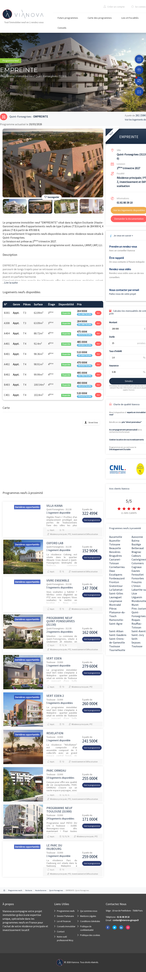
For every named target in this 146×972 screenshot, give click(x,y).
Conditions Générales (90, 921)
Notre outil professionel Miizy (65, 938)
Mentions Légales (88, 916)
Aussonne (137, 536)
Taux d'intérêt (112, 351)
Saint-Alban (116, 631)
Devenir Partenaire (65, 916)
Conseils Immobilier (66, 926)
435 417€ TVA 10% (84, 335)
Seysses (136, 642)
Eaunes (136, 570)
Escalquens (115, 574)
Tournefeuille (117, 650)
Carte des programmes (100, 17)
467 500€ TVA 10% (84, 355)
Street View (93, 422)
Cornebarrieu (117, 567)
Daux (112, 570)
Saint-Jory (138, 635)
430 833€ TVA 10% (84, 366)
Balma (135, 540)
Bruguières (115, 555)
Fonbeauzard (117, 578)
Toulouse (114, 646)
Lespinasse (115, 601)
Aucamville (115, 536)
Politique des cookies (90, 935)
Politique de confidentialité (86, 928)
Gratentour (116, 586)
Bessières (114, 552)
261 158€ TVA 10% (84, 314)
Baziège (136, 544)
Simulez (126, 381)
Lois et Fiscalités (130, 17)
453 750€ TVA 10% (84, 376)
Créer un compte (114, 6)
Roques (136, 620)
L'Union (136, 586)
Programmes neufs (65, 911)
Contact (60, 931)
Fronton (114, 582)
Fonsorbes (138, 578)
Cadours (136, 555)
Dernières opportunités (27, 507)
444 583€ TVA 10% (84, 345)
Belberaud (138, 548)
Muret (135, 604)
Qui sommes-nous (88, 911)
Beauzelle (115, 548)
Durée (108, 336)
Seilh (134, 638)
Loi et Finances (64, 921)
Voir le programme (92, 520)
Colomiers (138, 563)
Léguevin (137, 597)
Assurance (110, 365)
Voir (98, 313)
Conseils (62, 27)
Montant (110, 322)
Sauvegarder (51, 197)
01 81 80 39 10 (125, 202)
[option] (53, 163)
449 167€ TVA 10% (84, 386)
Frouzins (137, 582)
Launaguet (115, 597)
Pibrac (113, 608)
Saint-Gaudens (117, 635)
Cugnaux (137, 567)
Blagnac (136, 552)
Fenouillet (138, 574)
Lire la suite (10, 282)
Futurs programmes (68, 17)
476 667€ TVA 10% (84, 396)
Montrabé (115, 604)
